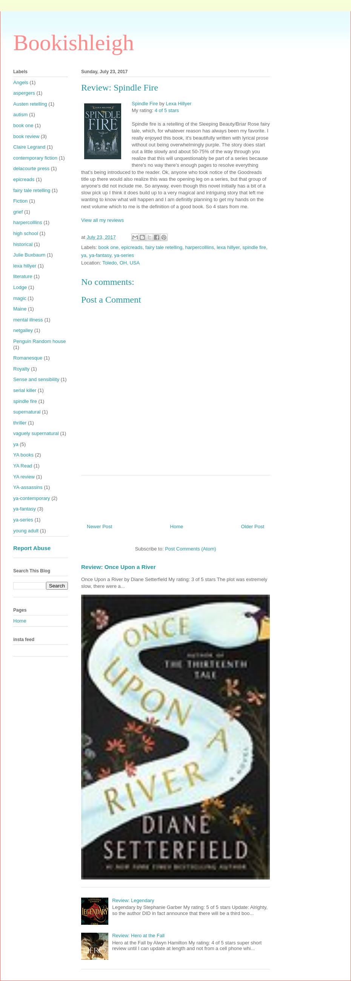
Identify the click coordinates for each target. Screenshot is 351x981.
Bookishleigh (73, 42)
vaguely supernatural (36, 433)
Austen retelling (30, 104)
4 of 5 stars (167, 110)
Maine (19, 309)
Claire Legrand (29, 147)
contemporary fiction (35, 158)
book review (26, 136)
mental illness (28, 320)
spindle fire (254, 247)
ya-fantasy (100, 255)
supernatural (26, 412)
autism (20, 114)
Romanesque (27, 358)
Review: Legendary (133, 900)
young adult (25, 531)
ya (83, 255)
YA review (24, 477)
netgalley (23, 330)
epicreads (131, 247)
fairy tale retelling (163, 247)
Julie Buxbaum (29, 255)
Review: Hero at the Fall (138, 935)
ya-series (124, 255)
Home (176, 526)
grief (18, 212)
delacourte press (31, 168)
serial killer (24, 390)
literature (22, 276)
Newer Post (99, 526)
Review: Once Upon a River (118, 567)
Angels (20, 82)
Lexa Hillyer (178, 103)
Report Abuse (32, 548)
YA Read (22, 466)
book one (109, 247)
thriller (19, 423)
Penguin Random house (39, 341)
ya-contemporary (31, 498)
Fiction (20, 201)
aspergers (24, 93)
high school (25, 233)
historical (22, 244)
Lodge (20, 287)
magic (19, 298)
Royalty (21, 369)
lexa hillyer (228, 247)
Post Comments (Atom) (190, 549)
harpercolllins (199, 247)
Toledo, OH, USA (121, 263)
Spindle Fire (145, 103)
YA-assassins (28, 487)
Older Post (252, 526)
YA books (23, 455)
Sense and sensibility (36, 379)
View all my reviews (102, 220)
